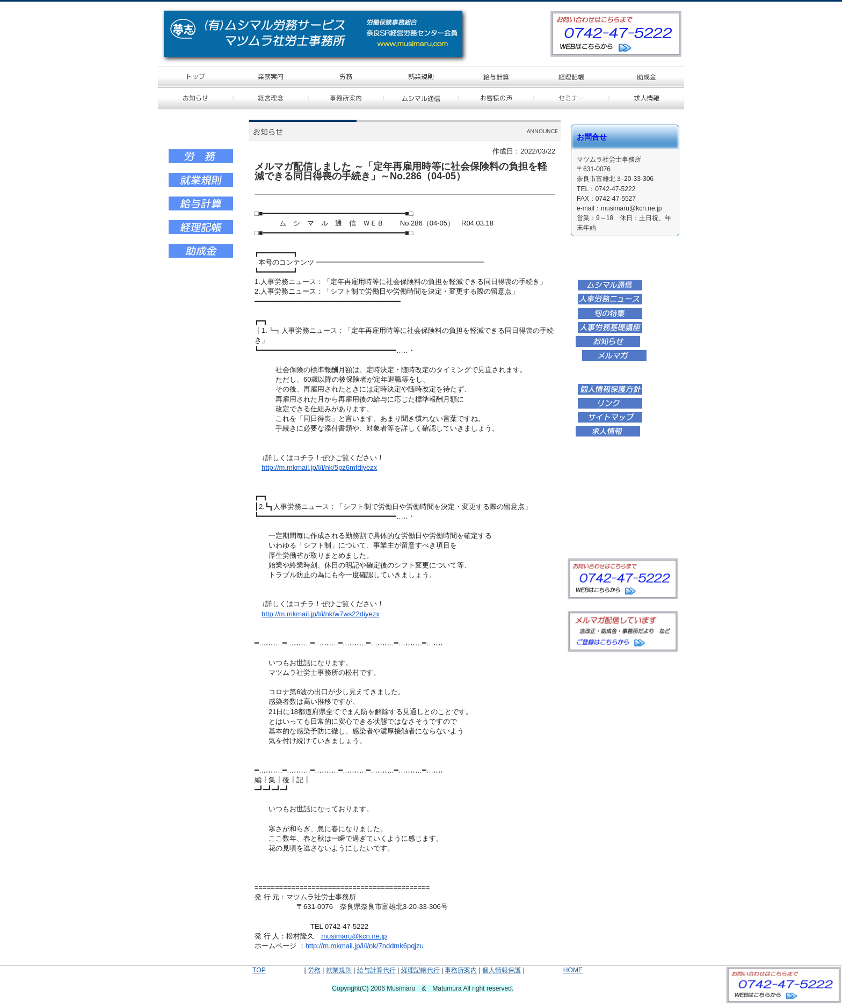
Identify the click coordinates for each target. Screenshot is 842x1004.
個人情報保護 (501, 970)
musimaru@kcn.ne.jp (354, 936)
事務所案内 (461, 970)
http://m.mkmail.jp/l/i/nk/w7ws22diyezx (321, 614)
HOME (573, 970)
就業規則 (339, 970)
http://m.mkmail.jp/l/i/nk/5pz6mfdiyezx (319, 467)
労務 (314, 970)
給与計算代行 (376, 970)
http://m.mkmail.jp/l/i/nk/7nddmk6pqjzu (365, 946)
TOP (258, 970)
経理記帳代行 (420, 970)
